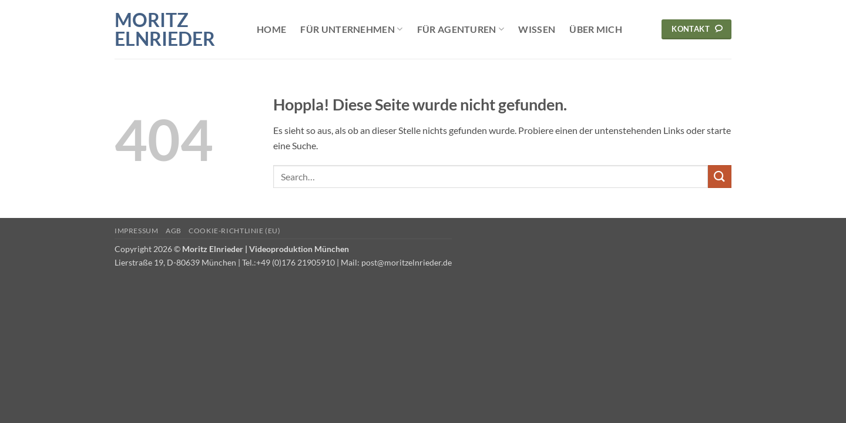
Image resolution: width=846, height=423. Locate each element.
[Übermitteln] (719, 176)
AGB (174, 230)
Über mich (595, 29)
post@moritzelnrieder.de (406, 262)
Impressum (137, 230)
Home (271, 29)
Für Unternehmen (351, 29)
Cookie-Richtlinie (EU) (234, 230)
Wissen (536, 29)
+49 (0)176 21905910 (295, 262)
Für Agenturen (461, 29)
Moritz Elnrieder (165, 29)
